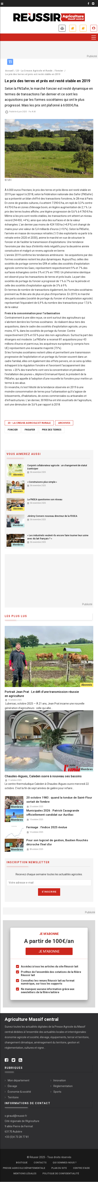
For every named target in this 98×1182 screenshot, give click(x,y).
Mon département (18, 1080)
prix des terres (51, 429)
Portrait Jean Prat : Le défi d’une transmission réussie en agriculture (42, 694)
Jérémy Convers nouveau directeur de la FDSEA (52, 516)
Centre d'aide (81, 1168)
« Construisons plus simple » (42, 482)
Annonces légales (62, 28)
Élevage (12, 1086)
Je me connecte (93, 28)
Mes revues (83, 28)
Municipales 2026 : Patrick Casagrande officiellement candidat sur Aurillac (52, 812)
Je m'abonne (72, 28)
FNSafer (30, 429)
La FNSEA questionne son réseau (44, 499)
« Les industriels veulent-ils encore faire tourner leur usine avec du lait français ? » (57, 537)
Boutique (21, 1162)
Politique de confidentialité (61, 1173)
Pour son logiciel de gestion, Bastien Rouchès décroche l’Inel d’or (57, 842)
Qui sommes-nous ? (64, 1162)
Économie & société (19, 1091)
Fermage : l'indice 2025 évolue (46, 827)
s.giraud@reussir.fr (16, 1115)
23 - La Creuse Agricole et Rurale (29, 422)
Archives (64, 422)
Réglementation (63, 1086)
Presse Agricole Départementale (24, 1168)
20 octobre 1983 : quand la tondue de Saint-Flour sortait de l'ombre (59, 799)
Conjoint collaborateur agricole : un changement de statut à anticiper (57, 467)
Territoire (13, 1097)
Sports (57, 1091)
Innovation (59, 1080)
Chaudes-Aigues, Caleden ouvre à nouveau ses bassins (43, 776)
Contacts (40, 1162)
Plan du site (59, 1168)
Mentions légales (24, 1173)
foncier (13, 429)
